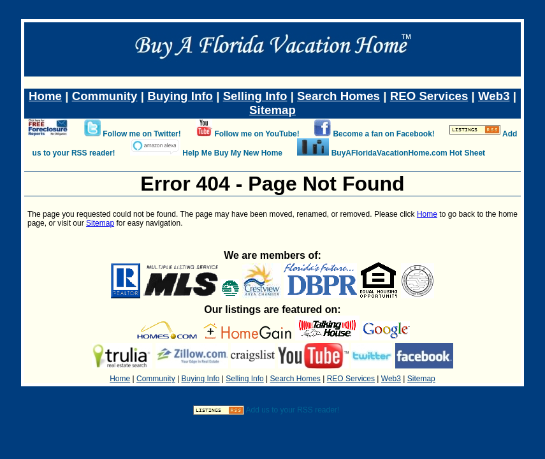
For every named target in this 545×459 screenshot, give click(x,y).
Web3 (494, 96)
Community (105, 96)
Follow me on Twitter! (141, 133)
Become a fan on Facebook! (383, 133)
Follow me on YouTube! (256, 133)
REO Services (429, 96)
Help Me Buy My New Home (232, 153)
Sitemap (272, 110)
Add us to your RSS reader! (292, 409)
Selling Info (255, 96)
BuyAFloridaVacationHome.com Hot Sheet (408, 153)
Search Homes (338, 96)
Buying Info (180, 96)
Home (45, 96)
